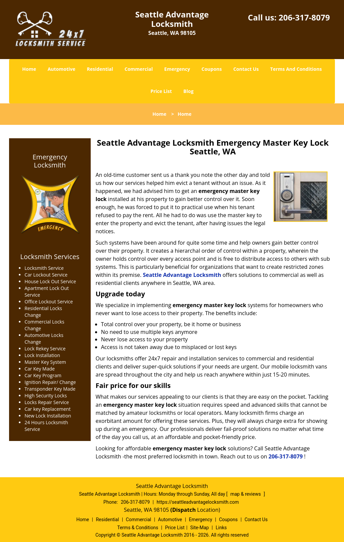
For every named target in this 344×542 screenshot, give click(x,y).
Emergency (177, 69)
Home (29, 69)
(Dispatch (183, 509)
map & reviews (246, 494)
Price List (161, 91)
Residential (100, 69)
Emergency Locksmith (50, 161)
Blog (188, 91)
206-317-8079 (304, 17)
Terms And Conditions (296, 69)
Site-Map (199, 527)
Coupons (212, 69)
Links (221, 527)
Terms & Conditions (137, 527)
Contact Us (246, 69)
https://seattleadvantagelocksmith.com (198, 502)
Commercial (139, 69)
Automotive (62, 69)
